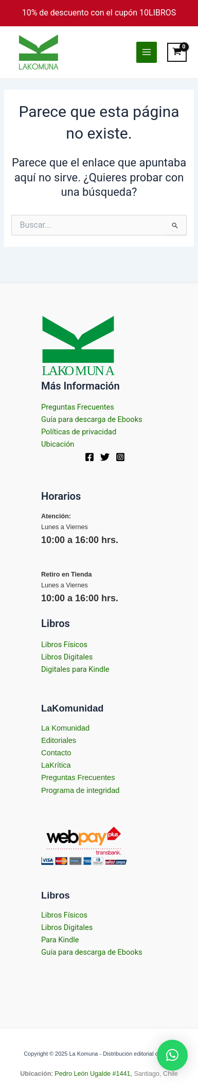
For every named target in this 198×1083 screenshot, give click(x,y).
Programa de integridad (80, 790)
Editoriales (58, 740)
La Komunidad (65, 728)
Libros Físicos (64, 644)
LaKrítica (56, 765)
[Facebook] (89, 457)
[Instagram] (120, 457)
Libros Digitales (67, 657)
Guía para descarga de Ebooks (91, 419)
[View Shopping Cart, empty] (177, 52)
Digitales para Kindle (75, 669)
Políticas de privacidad (78, 431)
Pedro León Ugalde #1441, (92, 1073)
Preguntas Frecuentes (77, 407)
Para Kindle (60, 939)
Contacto (56, 753)
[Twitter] (105, 457)
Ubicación (57, 444)
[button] (172, 1055)
